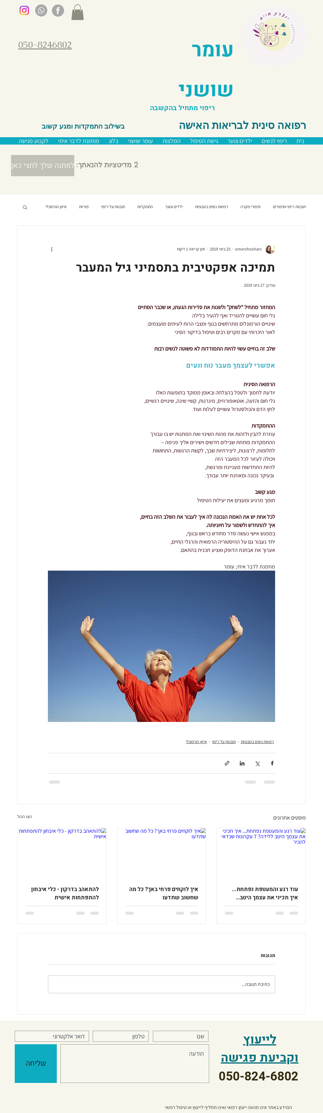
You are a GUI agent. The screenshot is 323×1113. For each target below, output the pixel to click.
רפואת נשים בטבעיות (211, 206)
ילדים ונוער (174, 206)
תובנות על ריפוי (113, 206)
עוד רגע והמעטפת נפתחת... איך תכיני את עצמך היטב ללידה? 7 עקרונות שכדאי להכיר (265, 893)
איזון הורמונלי (56, 206)
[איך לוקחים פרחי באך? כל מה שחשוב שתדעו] (161, 853)
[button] (77, 12)
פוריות (84, 206)
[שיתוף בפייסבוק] (272, 763)
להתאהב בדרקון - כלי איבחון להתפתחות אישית (65, 893)
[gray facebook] (58, 10)
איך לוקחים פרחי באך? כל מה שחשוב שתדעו (163, 893)
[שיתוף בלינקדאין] (242, 763)
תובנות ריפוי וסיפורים (289, 206)
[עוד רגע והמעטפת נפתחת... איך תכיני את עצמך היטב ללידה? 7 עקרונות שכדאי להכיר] (261, 853)
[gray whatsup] (41, 10)
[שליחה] (36, 1063)
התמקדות (145, 206)
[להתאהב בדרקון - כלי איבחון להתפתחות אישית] (62, 853)
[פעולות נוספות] (51, 249)
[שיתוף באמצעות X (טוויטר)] (257, 763)
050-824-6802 (258, 1077)
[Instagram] (24, 10)
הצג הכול (24, 816)
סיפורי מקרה (250, 206)
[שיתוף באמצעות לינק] (227, 763)
